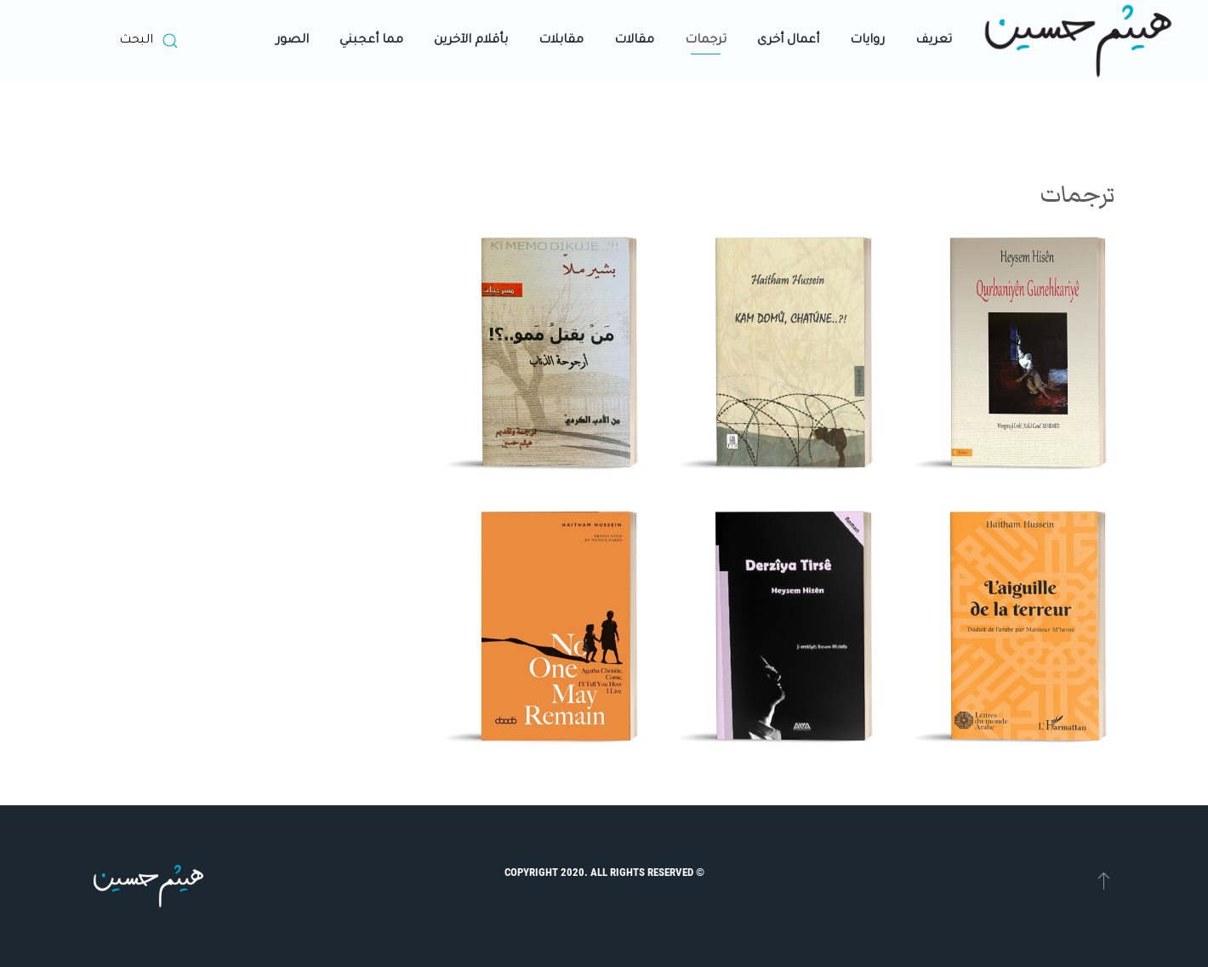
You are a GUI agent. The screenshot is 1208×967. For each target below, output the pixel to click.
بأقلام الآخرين (471, 41)
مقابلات (561, 41)
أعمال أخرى (788, 41)
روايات (867, 41)
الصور (292, 41)
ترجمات (706, 41)
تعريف (933, 41)
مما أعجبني (371, 41)
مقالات (634, 41)
